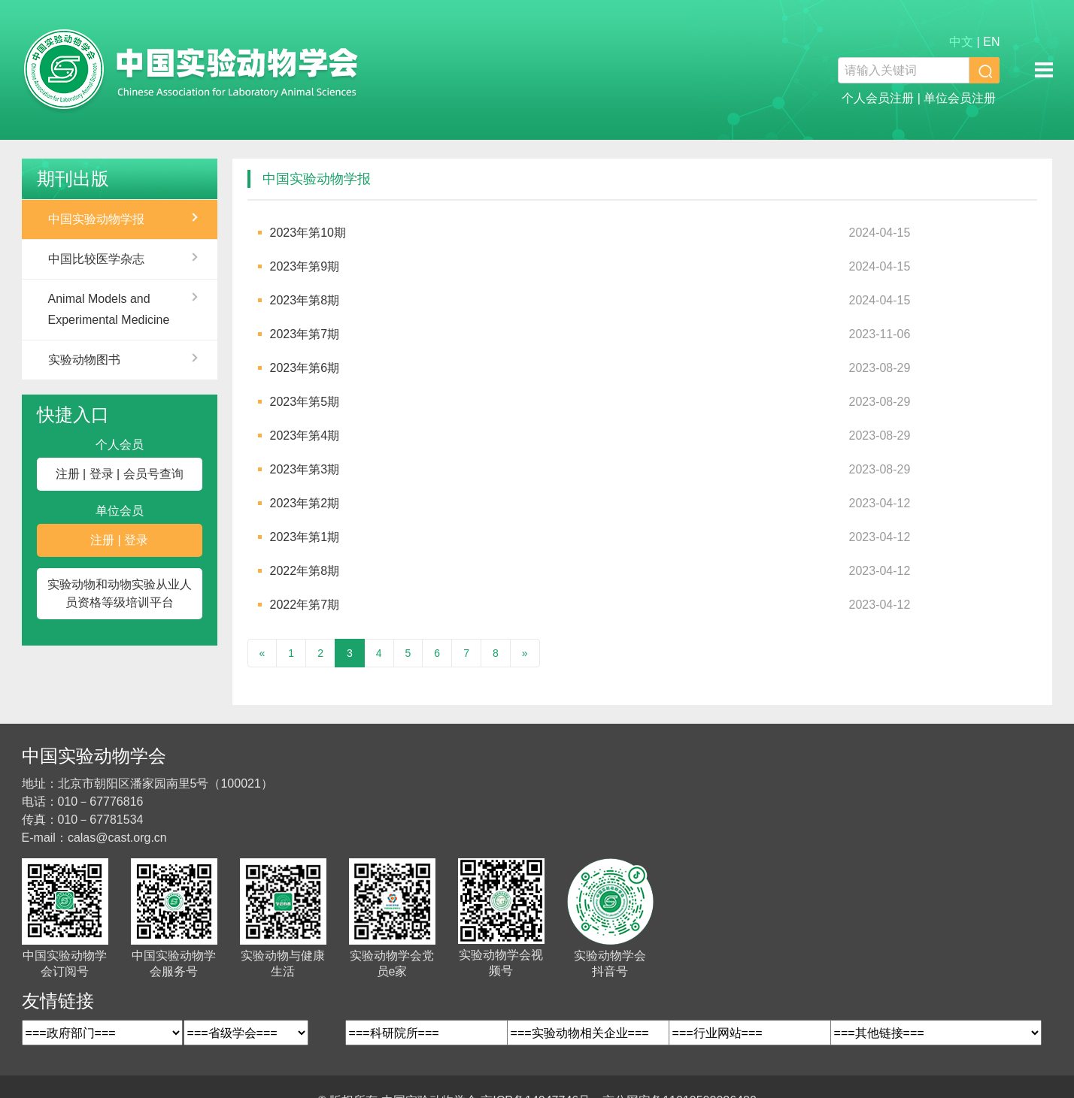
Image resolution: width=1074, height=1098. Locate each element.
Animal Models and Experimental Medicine (109, 309)
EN (991, 41)
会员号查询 (153, 473)
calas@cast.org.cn (117, 837)
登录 (102, 473)
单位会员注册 (960, 98)
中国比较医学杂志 (96, 259)
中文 (961, 41)
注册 (68, 473)
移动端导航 (1044, 70)
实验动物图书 (84, 359)
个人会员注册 (878, 98)
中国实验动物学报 (96, 219)
